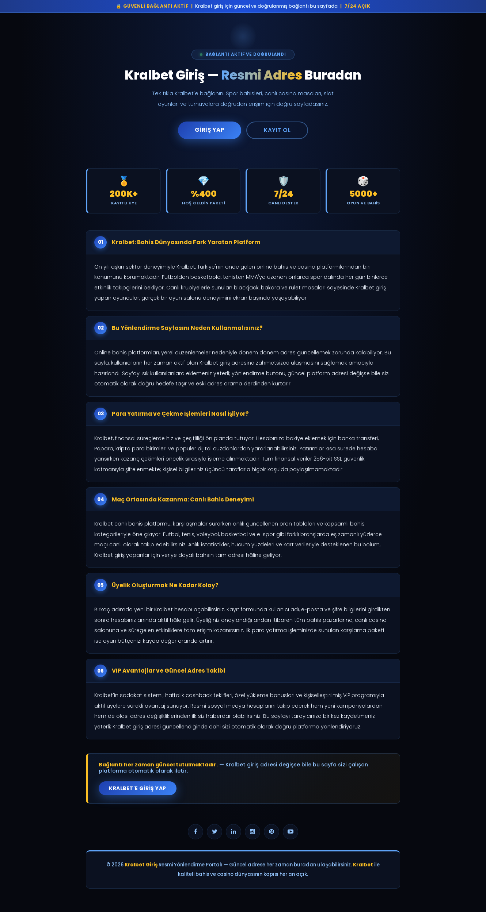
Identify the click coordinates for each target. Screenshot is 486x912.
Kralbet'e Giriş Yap (137, 788)
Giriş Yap (210, 130)
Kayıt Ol (277, 130)
